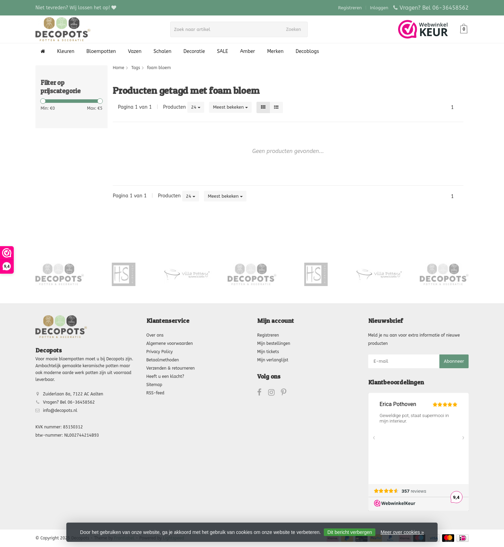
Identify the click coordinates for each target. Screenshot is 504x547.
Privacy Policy (159, 351)
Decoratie (194, 51)
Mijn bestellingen (273, 343)
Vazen (134, 51)
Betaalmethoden (162, 360)
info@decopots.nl (60, 410)
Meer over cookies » (402, 532)
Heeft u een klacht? (165, 376)
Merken (275, 51)
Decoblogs (307, 51)
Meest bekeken (230, 107)
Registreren (350, 7)
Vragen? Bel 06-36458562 (434, 7)
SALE (222, 51)
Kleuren (65, 51)
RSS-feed (155, 393)
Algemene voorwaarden (169, 343)
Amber (247, 51)
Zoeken (295, 29)
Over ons (155, 335)
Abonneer (454, 361)
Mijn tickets (268, 351)
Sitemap (154, 384)
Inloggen (379, 7)
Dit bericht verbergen (349, 532)
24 (196, 107)
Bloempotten (101, 51)
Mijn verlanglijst (272, 360)
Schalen (163, 51)
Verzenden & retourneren (170, 368)
